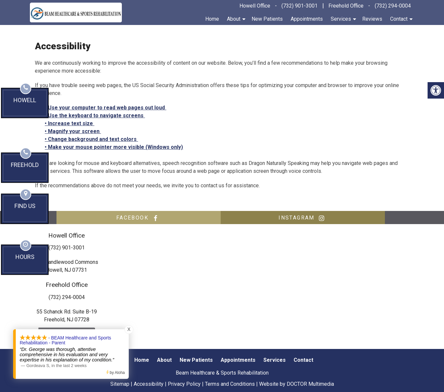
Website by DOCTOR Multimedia (296, 384)
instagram (302, 218)
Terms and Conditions (230, 384)
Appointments (307, 19)
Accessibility (149, 384)
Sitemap (119, 384)
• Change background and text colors (91, 139)
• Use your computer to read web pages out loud (105, 107)
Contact (399, 19)
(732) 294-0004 (393, 6)
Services (341, 19)
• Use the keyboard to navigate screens (95, 115)
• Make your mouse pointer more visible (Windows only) (114, 147)
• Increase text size (69, 123)
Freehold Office (346, 6)
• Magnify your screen (73, 131)
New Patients (267, 19)
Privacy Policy (184, 384)
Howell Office (254, 6)
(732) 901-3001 (299, 6)
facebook (138, 218)
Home (212, 19)
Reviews (372, 19)
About (233, 19)
